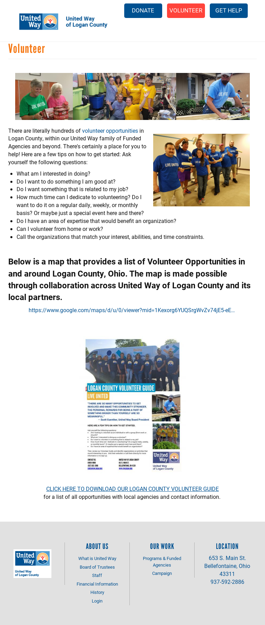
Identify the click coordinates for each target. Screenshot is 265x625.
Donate (143, 10)
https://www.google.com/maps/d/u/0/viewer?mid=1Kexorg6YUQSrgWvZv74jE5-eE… (132, 310)
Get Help (228, 10)
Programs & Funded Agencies (162, 561)
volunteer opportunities (110, 130)
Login (97, 601)
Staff (97, 575)
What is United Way (97, 558)
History (97, 592)
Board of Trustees (97, 567)
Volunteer (185, 10)
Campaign (162, 573)
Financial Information (97, 584)
